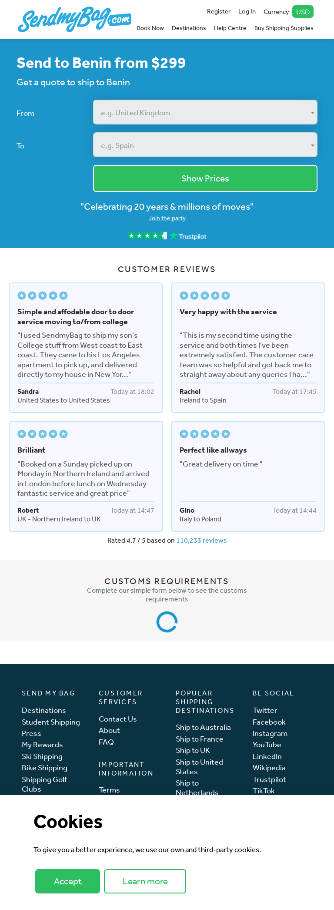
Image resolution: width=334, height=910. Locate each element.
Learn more (145, 881)
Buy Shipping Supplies (284, 28)
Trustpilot (269, 779)
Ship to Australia (203, 727)
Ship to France (200, 738)
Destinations (189, 28)
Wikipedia (269, 767)
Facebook (269, 721)
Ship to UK (193, 750)
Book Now (150, 28)
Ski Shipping (42, 756)
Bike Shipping (44, 767)
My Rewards (42, 744)
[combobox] (205, 112)
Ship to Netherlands (197, 787)
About (109, 730)
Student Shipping (51, 721)
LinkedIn (267, 756)
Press (31, 733)
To (20, 145)
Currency (289, 11)
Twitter (265, 710)
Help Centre (230, 28)
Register (218, 11)
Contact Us (118, 718)
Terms (109, 789)
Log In (247, 11)
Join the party (167, 218)
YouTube (267, 744)
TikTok (264, 790)
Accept (68, 881)
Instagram (270, 733)
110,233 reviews (201, 540)
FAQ (106, 741)
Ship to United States (199, 766)
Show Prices (205, 178)
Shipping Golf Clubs (44, 784)
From (25, 113)
